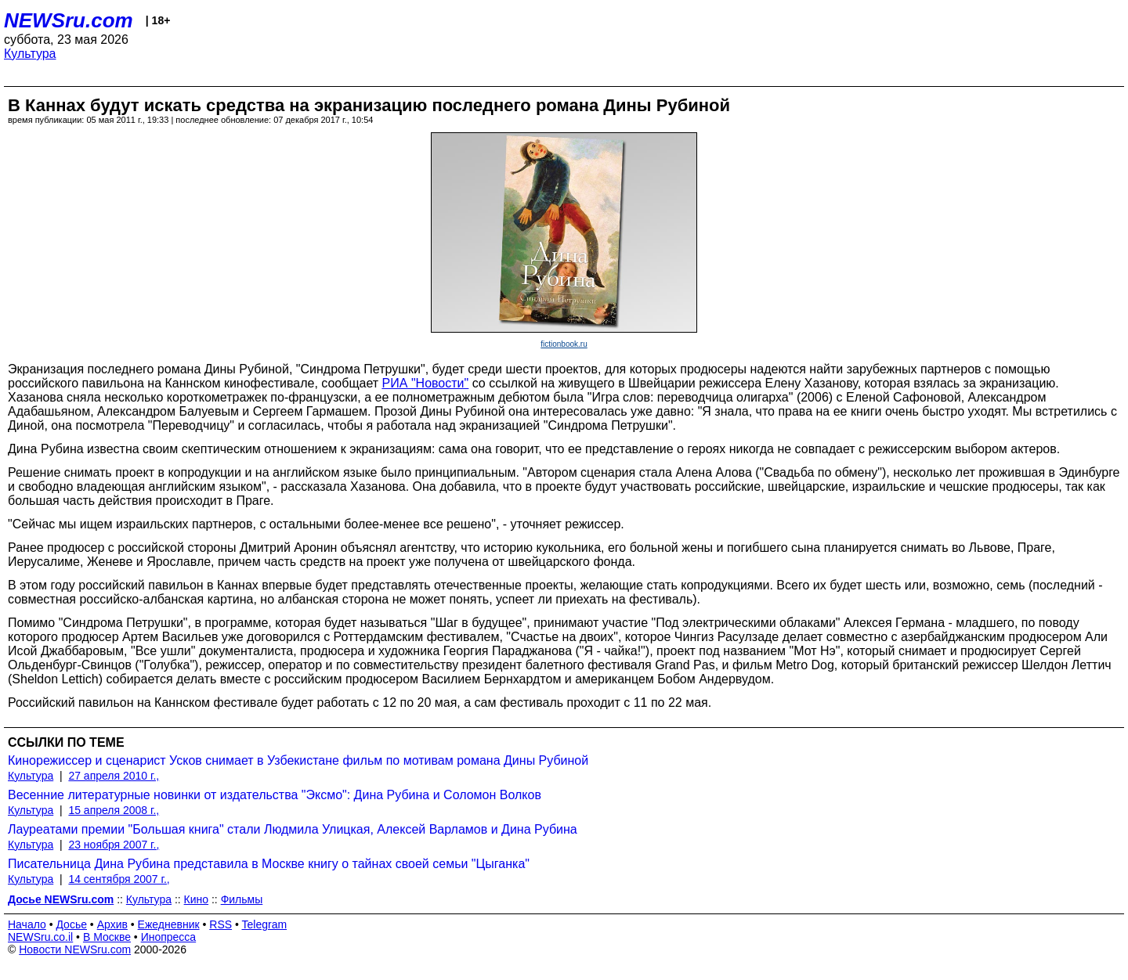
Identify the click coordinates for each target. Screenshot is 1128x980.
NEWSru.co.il (40, 937)
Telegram (264, 924)
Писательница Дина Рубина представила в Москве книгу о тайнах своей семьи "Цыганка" (269, 863)
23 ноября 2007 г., (113, 844)
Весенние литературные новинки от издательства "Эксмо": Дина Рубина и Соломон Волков (274, 795)
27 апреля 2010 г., (113, 775)
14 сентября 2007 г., (118, 879)
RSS (220, 924)
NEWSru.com (68, 20)
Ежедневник (169, 924)
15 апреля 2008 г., (113, 810)
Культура (30, 53)
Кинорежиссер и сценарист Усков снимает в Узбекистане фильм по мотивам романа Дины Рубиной (298, 760)
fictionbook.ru (563, 344)
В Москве (107, 937)
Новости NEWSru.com (75, 949)
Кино (196, 899)
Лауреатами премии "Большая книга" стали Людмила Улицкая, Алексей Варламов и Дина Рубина (292, 829)
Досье (71, 924)
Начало (27, 924)
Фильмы (242, 899)
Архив (112, 924)
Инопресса (169, 937)
